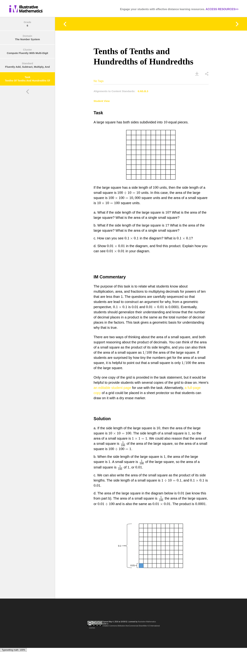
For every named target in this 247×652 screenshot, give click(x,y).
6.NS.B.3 (143, 91)
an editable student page (112, 388)
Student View (102, 101)
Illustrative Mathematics (147, 622)
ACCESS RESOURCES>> (222, 9)
